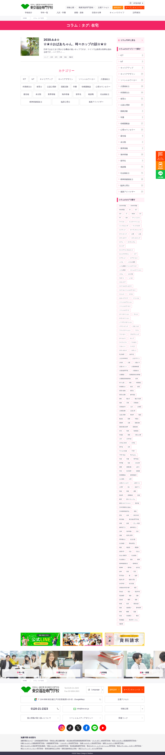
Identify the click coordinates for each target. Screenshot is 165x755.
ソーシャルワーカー (87, 79)
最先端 (26, 94)
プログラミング (134, 334)
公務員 (139, 406)
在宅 (56, 57)
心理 (130, 479)
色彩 (135, 587)
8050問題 (122, 209)
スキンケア (122, 282)
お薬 (132, 234)
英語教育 (121, 595)
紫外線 (129, 567)
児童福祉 (136, 402)
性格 (120, 491)
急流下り (137, 487)
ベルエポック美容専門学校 (69, 743)
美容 (127, 571)
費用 (129, 599)
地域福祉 (136, 430)
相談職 (91, 94)
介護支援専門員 (123, 370)
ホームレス (122, 338)
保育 (138, 386)
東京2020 (136, 515)
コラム (121, 274)
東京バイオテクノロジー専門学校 (32, 748)
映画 (135, 511)
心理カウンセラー (103, 87)
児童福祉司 (122, 406)
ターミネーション (124, 314)
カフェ (121, 242)
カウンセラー (123, 238)
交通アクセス (103, 7)
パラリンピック (123, 326)
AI (130, 209)
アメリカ (121, 221)
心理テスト (137, 483)
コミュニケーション (136, 270)
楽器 (127, 523)
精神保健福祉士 (35, 102)
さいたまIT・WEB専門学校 (101, 740)
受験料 (121, 422)
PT (120, 217)
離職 (127, 611)
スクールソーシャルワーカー (127, 290)
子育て (133, 451)
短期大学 (121, 551)
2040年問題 (134, 205)
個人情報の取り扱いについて (39, 718)
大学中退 (128, 439)
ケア (135, 254)
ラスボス (133, 342)
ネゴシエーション (124, 318)
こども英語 (122, 270)
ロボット (133, 350)
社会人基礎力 (123, 555)
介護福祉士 (105, 79)
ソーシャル (136, 298)
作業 (130, 382)
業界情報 (51, 94)
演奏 (120, 535)
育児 (134, 571)
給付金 (138, 567)
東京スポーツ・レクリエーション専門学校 (101, 746)
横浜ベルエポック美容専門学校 (57, 746)
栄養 (61, 57)
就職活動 (128, 467)
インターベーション (134, 221)
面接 (134, 611)
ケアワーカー (134, 258)
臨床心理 (121, 579)
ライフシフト (123, 342)
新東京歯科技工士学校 (52, 748)
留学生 (78, 94)
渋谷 (137, 531)
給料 (120, 571)
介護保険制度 (135, 366)
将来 (129, 463)
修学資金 (132, 394)
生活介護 (132, 539)
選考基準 (138, 607)
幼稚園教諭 (86, 87)
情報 (127, 491)
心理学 (121, 487)
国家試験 (64, 87)
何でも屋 (121, 382)
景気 (120, 515)
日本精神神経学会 (124, 511)
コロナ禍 (130, 274)
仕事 (136, 378)
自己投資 (131, 583)
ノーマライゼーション (125, 322)
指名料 (121, 495)
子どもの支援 (123, 451)
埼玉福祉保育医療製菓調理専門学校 (78, 740)
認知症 (121, 599)
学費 (75, 87)
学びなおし (133, 455)
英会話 (121, 591)
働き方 (128, 398)
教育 (120, 499)
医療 (129, 418)
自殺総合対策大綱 (124, 587)
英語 (129, 591)
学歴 (120, 459)
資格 (136, 599)
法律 (120, 531)
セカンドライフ (123, 298)
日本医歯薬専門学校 (41, 740)
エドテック (122, 229)
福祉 (65, 57)
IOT (120, 213)
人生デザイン (136, 358)
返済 (127, 603)
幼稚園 (138, 471)
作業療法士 (27, 87)
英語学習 (137, 591)
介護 (51, 57)
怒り (129, 487)
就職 (120, 467)
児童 (127, 402)
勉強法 (121, 418)
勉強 (140, 414)
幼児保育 (128, 471)
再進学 (132, 414)
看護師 (137, 547)
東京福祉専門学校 (134, 519)
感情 (134, 491)
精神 (138, 559)
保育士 (39, 87)
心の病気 (121, 479)
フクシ (137, 330)
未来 (127, 515)
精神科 (121, 567)
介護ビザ (137, 362)
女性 (129, 447)
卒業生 (137, 418)
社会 (130, 551)
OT (140, 213)
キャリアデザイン (65, 79)
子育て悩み (122, 455)
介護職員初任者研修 (134, 374)
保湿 (131, 386)
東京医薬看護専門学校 (77, 746)
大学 (120, 439)
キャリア (121, 246)
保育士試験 (122, 394)
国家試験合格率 (123, 426)
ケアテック (122, 258)
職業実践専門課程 (86, 7)
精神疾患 (135, 563)
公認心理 (132, 410)
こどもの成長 (131, 262)
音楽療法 (128, 615)
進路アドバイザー (96, 102)
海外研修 (65, 94)
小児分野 (137, 463)
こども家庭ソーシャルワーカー (128, 266)
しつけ (131, 278)
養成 (137, 615)
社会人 (138, 551)
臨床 (136, 575)
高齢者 (71, 57)
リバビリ (132, 346)
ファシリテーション (125, 330)
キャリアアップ (46, 79)
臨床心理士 (65, 102)
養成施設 (121, 620)
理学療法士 (122, 539)
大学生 (133, 443)
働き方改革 (138, 398)
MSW (133, 213)
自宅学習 (121, 583)
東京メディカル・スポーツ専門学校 (129, 746)
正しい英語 (136, 523)
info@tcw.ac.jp (81, 708)
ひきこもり (136, 326)
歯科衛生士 (133, 527)
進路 (120, 607)
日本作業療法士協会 (125, 507)
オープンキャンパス (133, 7)
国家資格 (135, 426)
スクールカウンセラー (125, 286)
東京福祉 (121, 519)
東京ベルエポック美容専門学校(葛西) (33, 746)
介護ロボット (123, 366)
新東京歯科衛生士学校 (69, 748)
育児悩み (121, 575)
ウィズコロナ (136, 225)
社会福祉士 (104, 94)
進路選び (128, 607)
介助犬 (121, 362)
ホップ (46, 57)
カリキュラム (131, 242)
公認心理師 (51, 87)
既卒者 (137, 503)
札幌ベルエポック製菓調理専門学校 (32, 743)
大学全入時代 (123, 443)
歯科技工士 (122, 527)
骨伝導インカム (133, 620)
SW (126, 217)
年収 (120, 471)
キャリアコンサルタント (126, 250)
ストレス (121, 294)
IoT (33, 79)
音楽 (120, 615)
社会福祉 (133, 555)
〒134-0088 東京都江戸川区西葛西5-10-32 (60, 699)
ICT (24, 79)
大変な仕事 (138, 435)
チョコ (136, 314)
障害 (120, 611)
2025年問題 (122, 205)
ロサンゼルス (123, 350)
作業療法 (138, 382)
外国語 (121, 435)
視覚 (130, 595)
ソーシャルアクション (125, 302)
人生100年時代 (123, 358)
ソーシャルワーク (124, 310)
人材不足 (131, 354)
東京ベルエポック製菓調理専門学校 (124, 740)
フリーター (122, 334)
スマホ (131, 294)
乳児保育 (121, 354)
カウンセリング (135, 238)
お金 (140, 234)
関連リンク (123, 718)
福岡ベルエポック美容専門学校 (113, 743)
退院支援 (136, 603)
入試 (131, 406)
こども (121, 262)
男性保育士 (132, 543)
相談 (120, 547)
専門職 (121, 463)
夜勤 (129, 435)
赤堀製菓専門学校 (52, 743)
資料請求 (117, 7)
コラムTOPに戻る (127, 40)
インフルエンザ (123, 225)
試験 (137, 595)
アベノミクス (136, 217)
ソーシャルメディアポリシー (81, 718)
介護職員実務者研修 (125, 378)
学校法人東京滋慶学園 (57, 740)
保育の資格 (122, 390)
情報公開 (70, 7)
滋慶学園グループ (27, 740)
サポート (121, 278)
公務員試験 (122, 410)
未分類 (38, 94)
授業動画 (130, 495)
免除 (120, 402)
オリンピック (123, 234)
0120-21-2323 (45, 708)
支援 (138, 495)
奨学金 (121, 447)
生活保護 (121, 543)
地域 (127, 430)
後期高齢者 (133, 475)
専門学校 (136, 459)
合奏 (129, 422)
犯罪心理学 (129, 535)
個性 (120, 398)
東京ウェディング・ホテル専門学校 (90, 748)
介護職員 (121, 374)
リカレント (122, 346)
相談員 (128, 547)
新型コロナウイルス (125, 503)
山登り (138, 467)
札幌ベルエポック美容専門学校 (90, 743)
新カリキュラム (130, 499)
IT (126, 213)
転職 (120, 603)
